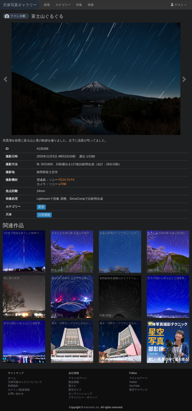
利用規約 (13, 385)
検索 (91, 4)
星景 (41, 206)
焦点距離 (12, 191)
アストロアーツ (77, 378)
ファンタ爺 (17, 16)
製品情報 (73, 381)
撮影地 (10, 172)
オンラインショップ (80, 393)
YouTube (134, 385)
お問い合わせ (16, 393)
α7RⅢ (62, 184)
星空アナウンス (138, 389)
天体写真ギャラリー (20, 5)
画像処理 (12, 198)
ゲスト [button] (178, 4)
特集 (79, 4)
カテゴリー (63, 4)
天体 (9, 214)
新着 (47, 4)
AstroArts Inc (91, 407)
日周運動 (44, 214)
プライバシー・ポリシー (82, 397)
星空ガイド (75, 389)
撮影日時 (12, 156)
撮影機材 (12, 179)
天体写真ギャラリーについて (25, 381)
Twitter (133, 381)
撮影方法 (12, 164)
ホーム (12, 378)
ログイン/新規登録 (19, 389)
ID (7, 148)
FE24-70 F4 (66, 179)
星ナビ (72, 385)
